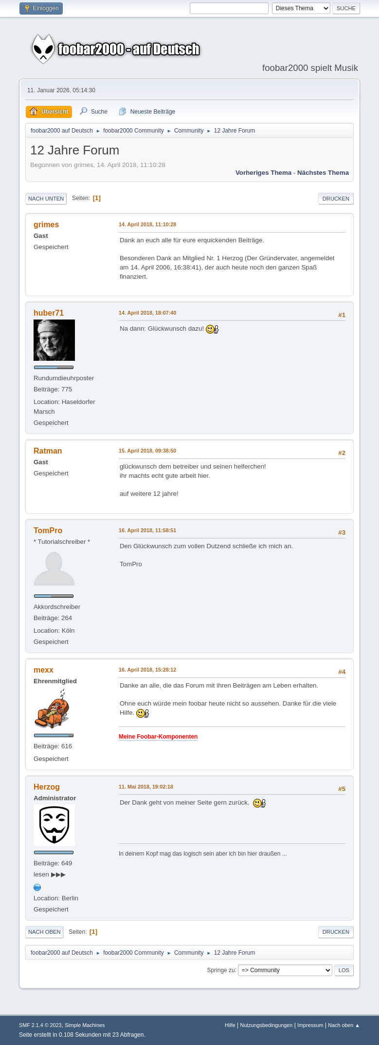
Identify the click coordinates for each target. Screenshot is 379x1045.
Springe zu (221, 969)
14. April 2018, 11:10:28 (147, 224)
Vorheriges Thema (263, 172)
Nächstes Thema (323, 172)
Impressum (310, 1025)
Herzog (47, 787)
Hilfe (230, 1025)
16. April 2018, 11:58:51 (147, 530)
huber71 (49, 313)
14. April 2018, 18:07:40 (147, 313)
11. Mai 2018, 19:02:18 (146, 787)
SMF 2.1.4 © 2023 (40, 1025)
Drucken (336, 199)
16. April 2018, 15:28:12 (147, 670)
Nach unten (46, 199)
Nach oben (44, 932)
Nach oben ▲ (344, 1025)
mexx (44, 670)
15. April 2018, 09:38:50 (147, 451)
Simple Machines (85, 1025)
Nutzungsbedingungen (266, 1025)
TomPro (48, 530)
